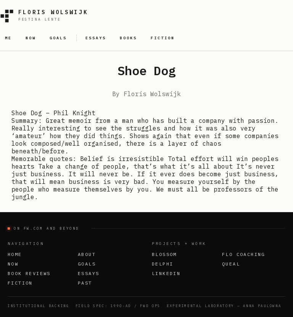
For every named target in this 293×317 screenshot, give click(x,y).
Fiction (20, 283)
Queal (231, 264)
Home (15, 254)
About (87, 254)
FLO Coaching (243, 254)
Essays (88, 273)
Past (85, 283)
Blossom (164, 254)
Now (13, 264)
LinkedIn (166, 273)
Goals (87, 264)
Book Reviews (29, 273)
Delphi (162, 264)
